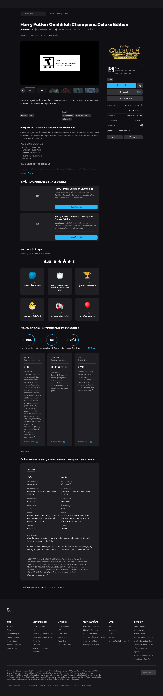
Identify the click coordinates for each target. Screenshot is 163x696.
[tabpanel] (60, 501)
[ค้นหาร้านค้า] (22, 14)
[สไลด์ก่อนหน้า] (22, 90)
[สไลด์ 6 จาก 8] (89, 90)
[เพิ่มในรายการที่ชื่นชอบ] (125, 98)
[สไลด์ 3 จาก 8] (54, 90)
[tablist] (60, 469)
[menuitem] (52, 13)
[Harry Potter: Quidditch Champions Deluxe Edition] (37, 223)
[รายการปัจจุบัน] (30, 90)
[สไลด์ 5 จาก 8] (78, 90)
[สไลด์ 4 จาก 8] (66, 90)
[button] (59, 173)
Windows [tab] (31, 469)
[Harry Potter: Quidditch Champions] (37, 195)
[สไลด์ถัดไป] (97, 90)
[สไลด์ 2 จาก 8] (42, 90)
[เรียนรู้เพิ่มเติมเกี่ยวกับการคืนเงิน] (141, 105)
